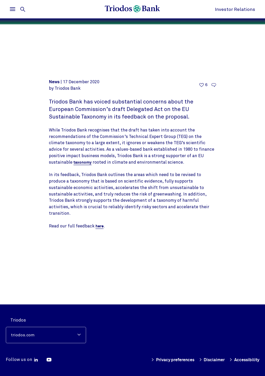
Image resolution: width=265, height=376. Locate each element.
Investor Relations (235, 9)
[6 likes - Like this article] (203, 141)
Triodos (18, 320)
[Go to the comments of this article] (213, 141)
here (99, 282)
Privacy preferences (169, 360)
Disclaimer (210, 360)
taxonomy (82, 219)
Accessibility (243, 360)
